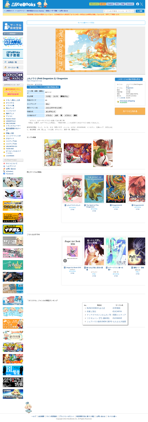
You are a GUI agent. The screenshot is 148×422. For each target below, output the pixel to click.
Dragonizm (129, 88)
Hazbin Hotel (10, 119)
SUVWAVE (117, 318)
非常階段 (116, 308)
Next (145, 198)
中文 (117, 4)
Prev (65, 198)
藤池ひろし (64, 96)
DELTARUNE (10, 123)
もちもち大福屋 (119, 321)
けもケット (10, 138)
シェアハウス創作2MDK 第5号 (99, 321)
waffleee (72, 269)
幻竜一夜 (115, 272)
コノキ (55, 96)
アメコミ (9, 116)
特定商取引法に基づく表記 (85, 416)
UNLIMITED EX (11, 146)
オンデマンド (50, 111)
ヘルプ (34, 416)
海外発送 (35, 11)
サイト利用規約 (51, 416)
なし (47, 104)
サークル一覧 (11, 68)
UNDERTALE (11, 121)
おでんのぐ (94, 272)
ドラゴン (49, 115)
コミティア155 (11, 141)
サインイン (94, 4)
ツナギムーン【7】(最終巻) (98, 318)
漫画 (75, 115)
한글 (122, 4)
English (110, 4)
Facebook (9, 174)
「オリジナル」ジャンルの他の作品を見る (43, 87)
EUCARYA (117, 311)
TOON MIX (10, 149)
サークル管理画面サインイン (13, 34)
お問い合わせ (64, 11)
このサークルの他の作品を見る (128, 79)
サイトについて (11, 163)
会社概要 (41, 416)
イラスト (68, 115)
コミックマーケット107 (13, 136)
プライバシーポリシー (66, 416)
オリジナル (10, 103)
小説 (12, 133)
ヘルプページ (20, 11)
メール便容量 (121, 98)
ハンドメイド (11, 111)
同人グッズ (10, 108)
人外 (18, 100)
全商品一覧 (11, 62)
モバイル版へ (112, 416)
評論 (7, 133)
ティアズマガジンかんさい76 (99, 315)
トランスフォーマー (13, 126)
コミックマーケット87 (53, 108)
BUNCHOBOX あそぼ (96, 308)
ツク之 (48, 96)
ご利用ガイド (10, 11)
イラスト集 (10, 105)
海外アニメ (10, 113)
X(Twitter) (9, 171)
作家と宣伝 (91, 311)
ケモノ (8, 100)
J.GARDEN (10, 156)
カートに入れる (130, 111)
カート (102, 4)
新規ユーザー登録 (51, 11)
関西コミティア (119, 315)
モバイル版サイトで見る (86, 23)
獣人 (13, 100)
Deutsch (130, 4)
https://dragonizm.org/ (34, 81)
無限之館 (137, 270)
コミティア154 (11, 144)
